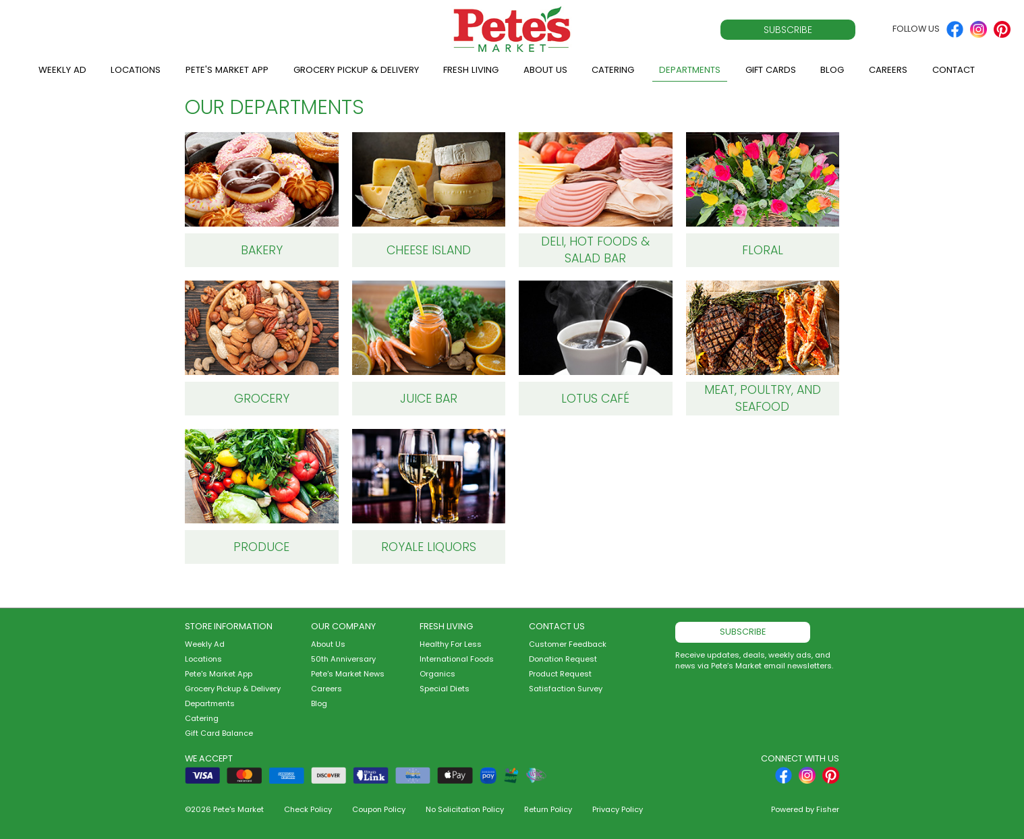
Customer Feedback (567, 644)
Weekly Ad (62, 69)
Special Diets (445, 688)
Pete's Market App (227, 69)
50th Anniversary (343, 659)
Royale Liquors (428, 547)
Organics (437, 673)
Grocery (261, 398)
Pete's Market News (348, 673)
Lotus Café (595, 398)
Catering (613, 69)
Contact (953, 69)
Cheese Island (429, 250)
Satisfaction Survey (565, 688)
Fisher (827, 809)
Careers (888, 69)
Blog (832, 69)
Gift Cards (770, 69)
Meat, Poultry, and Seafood (762, 398)
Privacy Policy (617, 809)
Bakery (262, 250)
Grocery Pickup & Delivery (356, 69)
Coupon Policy (378, 809)
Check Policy (308, 809)
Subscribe (788, 29)
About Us (545, 69)
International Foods (457, 659)
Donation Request (563, 659)
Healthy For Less (451, 644)
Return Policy (548, 809)
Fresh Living (471, 69)
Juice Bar (428, 398)
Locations (136, 69)
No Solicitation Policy (465, 809)
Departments (689, 69)
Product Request (560, 673)
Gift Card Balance (219, 733)
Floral (762, 250)
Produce (261, 547)
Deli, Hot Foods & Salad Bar (595, 249)
